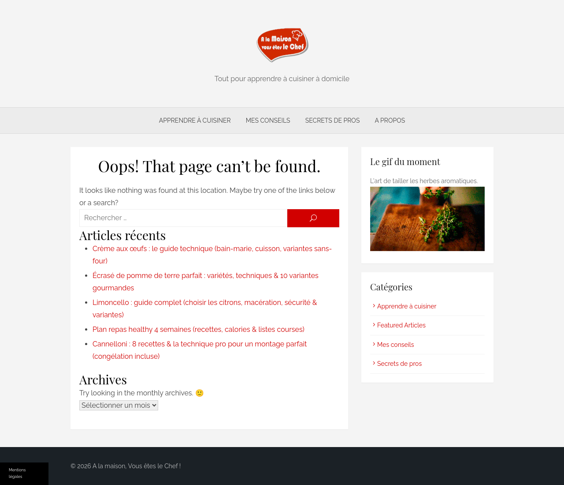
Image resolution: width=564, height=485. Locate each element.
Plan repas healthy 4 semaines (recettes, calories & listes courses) (198, 329)
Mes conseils (268, 120)
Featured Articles (401, 325)
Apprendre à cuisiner (195, 120)
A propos (390, 120)
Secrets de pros (332, 120)
